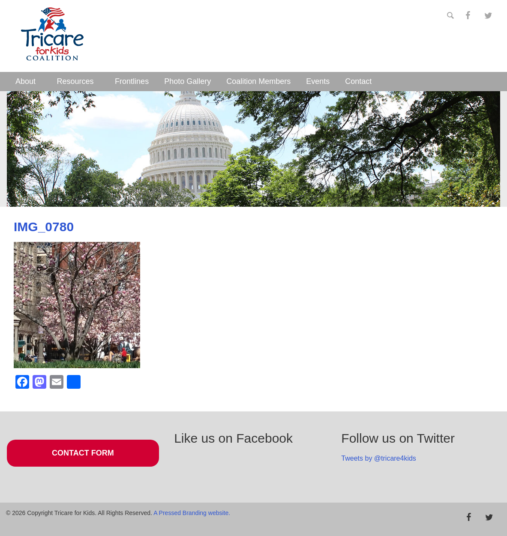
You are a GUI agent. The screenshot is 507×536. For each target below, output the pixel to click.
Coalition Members (258, 81)
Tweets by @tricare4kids (378, 458)
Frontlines (132, 81)
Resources (75, 81)
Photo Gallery (187, 81)
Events (318, 81)
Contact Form (83, 453)
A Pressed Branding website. (191, 512)
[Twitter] (488, 16)
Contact (358, 81)
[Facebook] (467, 16)
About (25, 81)
